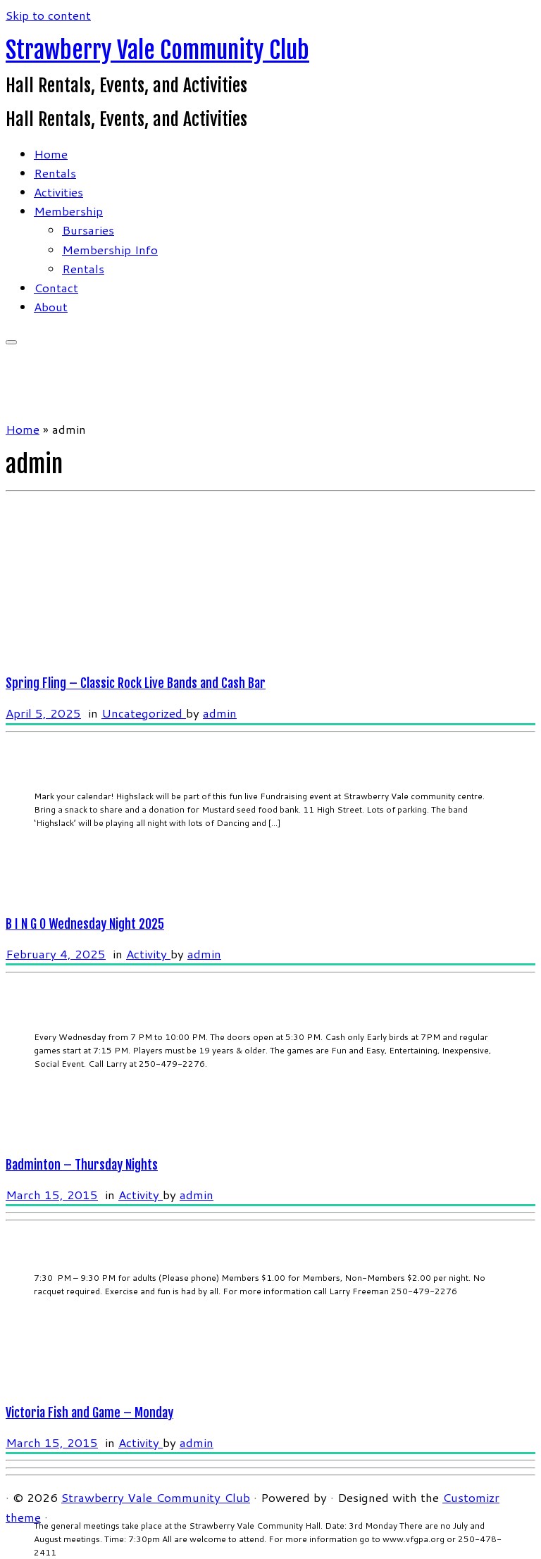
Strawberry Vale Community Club (157, 50)
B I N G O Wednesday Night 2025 (85, 924)
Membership (68, 210)
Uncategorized (143, 712)
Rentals (55, 172)
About (51, 306)
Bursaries (88, 229)
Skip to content (48, 14)
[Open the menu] (11, 342)
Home (51, 153)
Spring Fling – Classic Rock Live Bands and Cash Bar (136, 683)
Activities (58, 191)
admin (220, 712)
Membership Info (110, 249)
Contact (56, 287)
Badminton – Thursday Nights (82, 1164)
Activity (148, 953)
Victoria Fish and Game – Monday (89, 1412)
